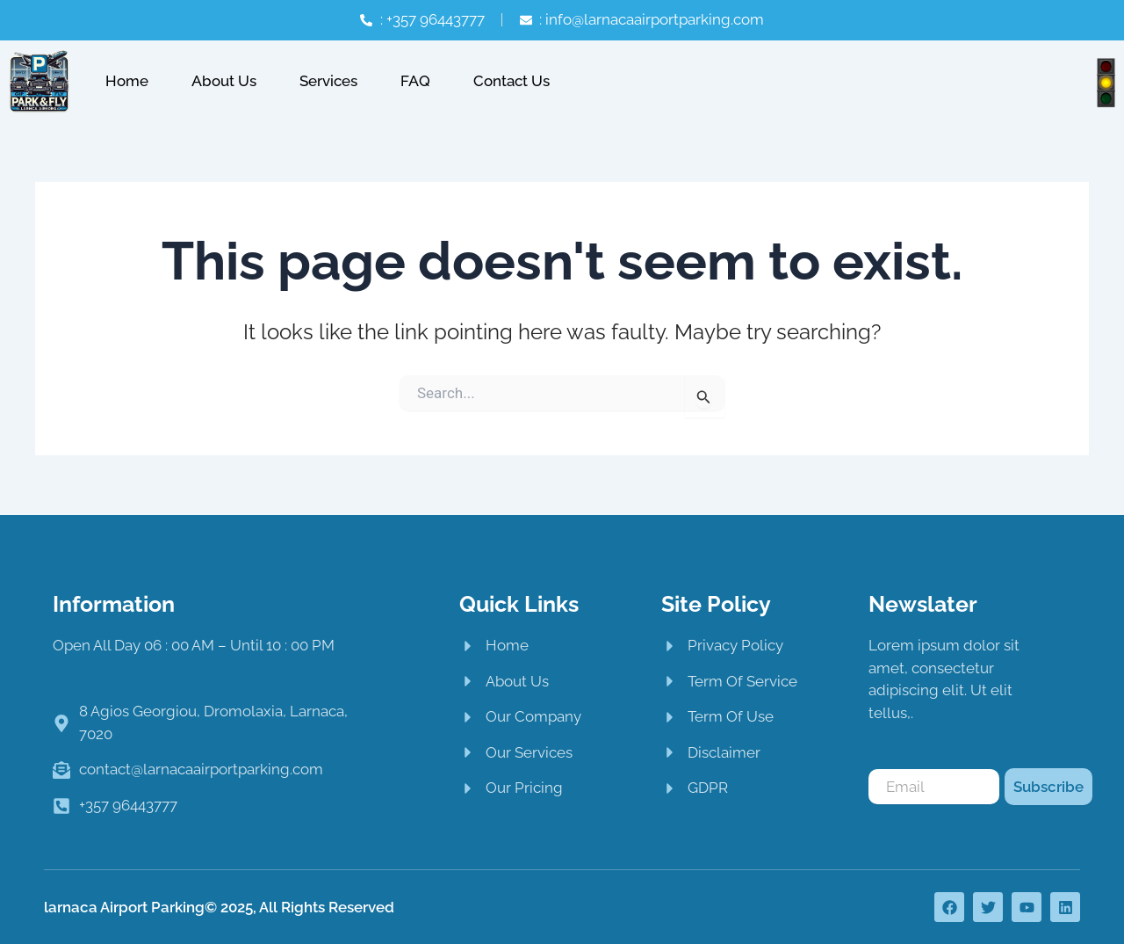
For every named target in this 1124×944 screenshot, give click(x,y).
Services (328, 81)
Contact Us (511, 81)
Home (126, 81)
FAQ (415, 81)
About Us (223, 81)
